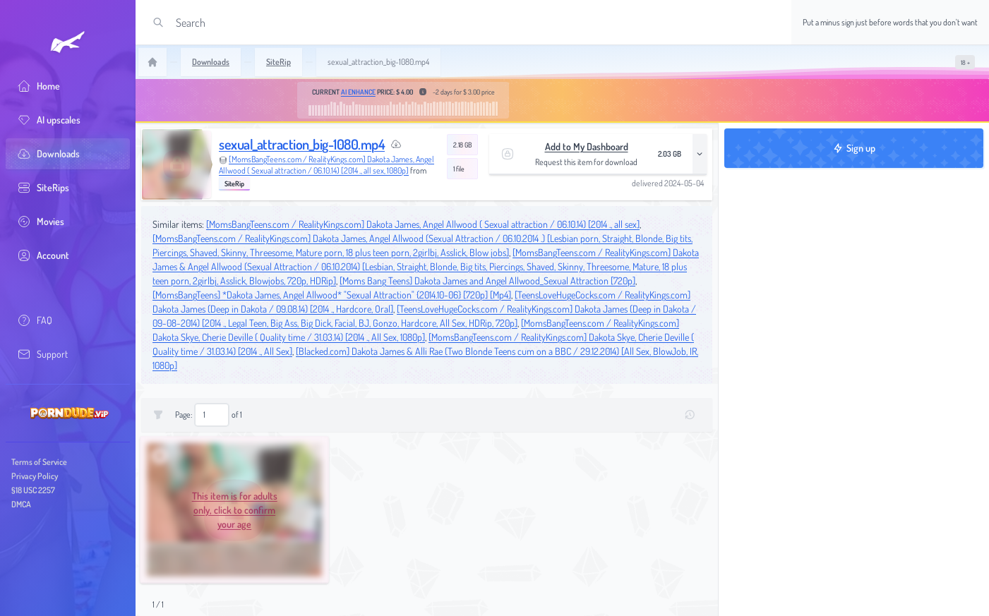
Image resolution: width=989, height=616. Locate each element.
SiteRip (234, 183)
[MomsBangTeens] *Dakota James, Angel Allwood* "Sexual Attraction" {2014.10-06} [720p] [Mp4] (331, 295)
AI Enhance (358, 91)
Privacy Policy (34, 476)
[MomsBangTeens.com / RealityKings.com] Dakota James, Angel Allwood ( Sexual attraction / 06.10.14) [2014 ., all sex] (423, 224)
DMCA (21, 504)
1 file (458, 168)
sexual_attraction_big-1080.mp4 (302, 144)
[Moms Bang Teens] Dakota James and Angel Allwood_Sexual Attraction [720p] (487, 280)
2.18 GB (462, 144)
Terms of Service (39, 462)
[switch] (965, 62)
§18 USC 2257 (33, 490)
